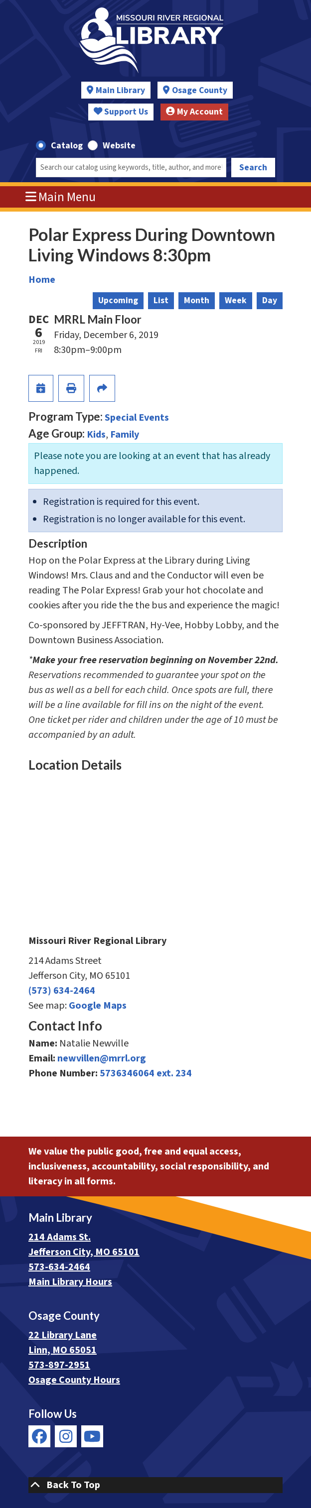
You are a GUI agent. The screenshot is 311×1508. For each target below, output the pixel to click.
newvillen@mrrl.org (101, 1058)
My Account (194, 112)
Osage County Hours (74, 1380)
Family (124, 435)
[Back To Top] (155, 1485)
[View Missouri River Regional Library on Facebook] (39, 1436)
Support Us (121, 112)
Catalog (67, 145)
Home (41, 280)
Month (196, 300)
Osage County (199, 90)
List (161, 300)
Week (236, 300)
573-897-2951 (59, 1365)
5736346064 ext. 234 (146, 1073)
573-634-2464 (59, 1267)
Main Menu (60, 197)
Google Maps (98, 1006)
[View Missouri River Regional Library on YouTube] (92, 1436)
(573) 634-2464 (61, 991)
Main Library (120, 90)
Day (269, 300)
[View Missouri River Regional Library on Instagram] (66, 1436)
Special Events (137, 418)
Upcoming (118, 300)
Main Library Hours (70, 1282)
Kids (96, 435)
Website (119, 145)
